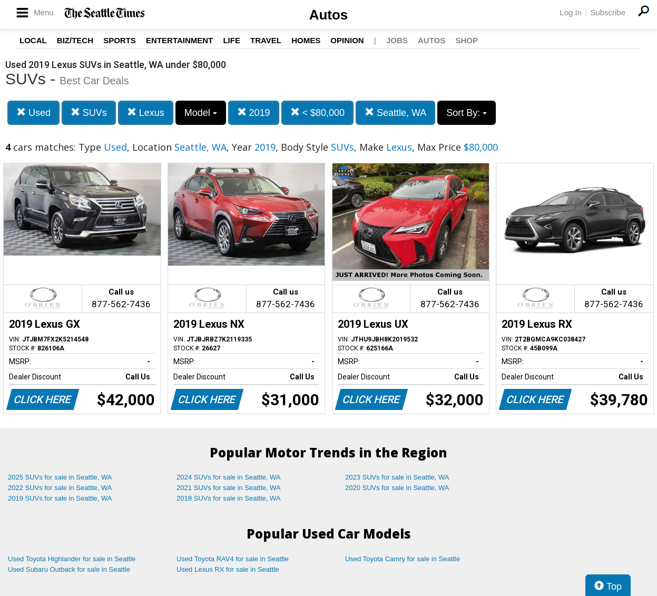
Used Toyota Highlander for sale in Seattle (72, 559)
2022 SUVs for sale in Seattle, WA (60, 488)
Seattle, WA (395, 112)
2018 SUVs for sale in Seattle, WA (228, 498)
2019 (253, 112)
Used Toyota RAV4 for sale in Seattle (232, 559)
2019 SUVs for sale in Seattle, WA (60, 498)
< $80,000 (317, 112)
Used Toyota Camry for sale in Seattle (402, 559)
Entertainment (179, 40)
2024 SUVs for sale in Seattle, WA (228, 477)
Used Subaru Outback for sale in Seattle (69, 569)
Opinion (347, 40)
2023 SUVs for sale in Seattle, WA (397, 477)
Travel (265, 40)
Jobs (397, 40)
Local (33, 40)
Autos (328, 15)
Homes (305, 40)
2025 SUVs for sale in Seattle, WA (60, 477)
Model (200, 113)
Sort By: (466, 113)
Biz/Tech (75, 40)
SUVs (89, 112)
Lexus (145, 112)
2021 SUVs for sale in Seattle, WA (228, 488)
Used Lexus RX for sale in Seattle (227, 569)
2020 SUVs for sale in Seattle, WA (397, 488)
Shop (466, 40)
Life (231, 40)
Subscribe (607, 12)
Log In (571, 12)
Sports (119, 40)
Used (33, 112)
